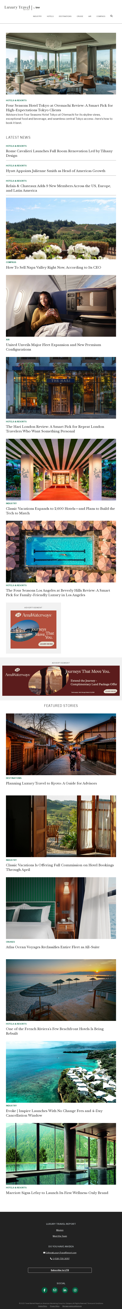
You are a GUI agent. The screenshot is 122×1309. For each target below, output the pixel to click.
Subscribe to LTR (60, 1270)
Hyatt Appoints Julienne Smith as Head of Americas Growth (55, 171)
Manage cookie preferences (72, 1306)
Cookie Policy (42, 1306)
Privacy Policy (54, 1306)
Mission (59, 1230)
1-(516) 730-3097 (59, 1258)
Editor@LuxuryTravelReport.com (59, 1252)
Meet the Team (60, 1236)
